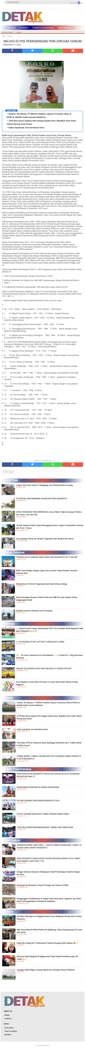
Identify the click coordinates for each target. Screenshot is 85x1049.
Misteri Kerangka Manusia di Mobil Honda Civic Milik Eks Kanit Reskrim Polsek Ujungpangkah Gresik (46, 598)
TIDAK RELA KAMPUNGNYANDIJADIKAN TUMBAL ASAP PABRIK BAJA (45, 827)
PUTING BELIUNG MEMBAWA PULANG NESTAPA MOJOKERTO (41, 498)
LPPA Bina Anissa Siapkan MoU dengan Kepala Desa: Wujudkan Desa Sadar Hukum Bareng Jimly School (49, 717)
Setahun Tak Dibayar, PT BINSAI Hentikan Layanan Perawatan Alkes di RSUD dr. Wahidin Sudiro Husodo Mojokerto (48, 704)
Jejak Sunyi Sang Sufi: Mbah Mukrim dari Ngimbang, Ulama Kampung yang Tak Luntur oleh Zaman (49, 931)
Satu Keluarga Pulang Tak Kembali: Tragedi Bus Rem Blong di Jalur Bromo (45, 538)
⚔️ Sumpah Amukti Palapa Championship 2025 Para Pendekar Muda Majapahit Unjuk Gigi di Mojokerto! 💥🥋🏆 (49, 629)
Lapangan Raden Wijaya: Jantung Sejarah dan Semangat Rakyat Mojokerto (46, 969)
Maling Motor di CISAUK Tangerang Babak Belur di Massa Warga (41, 584)
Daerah (11, 27)
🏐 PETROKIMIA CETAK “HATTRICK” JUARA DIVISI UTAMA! (40, 641)
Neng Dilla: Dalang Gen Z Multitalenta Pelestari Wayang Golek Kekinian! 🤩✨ (47, 943)
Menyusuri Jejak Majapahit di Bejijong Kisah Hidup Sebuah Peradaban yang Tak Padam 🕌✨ (47, 958)
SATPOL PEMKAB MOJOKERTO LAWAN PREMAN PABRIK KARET (43, 814)
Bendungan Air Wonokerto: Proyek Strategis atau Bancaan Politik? (43, 885)
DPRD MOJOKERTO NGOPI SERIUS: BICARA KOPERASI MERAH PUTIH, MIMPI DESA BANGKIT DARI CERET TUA (48, 860)
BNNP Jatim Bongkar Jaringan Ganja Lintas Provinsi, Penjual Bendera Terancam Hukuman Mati (47, 572)
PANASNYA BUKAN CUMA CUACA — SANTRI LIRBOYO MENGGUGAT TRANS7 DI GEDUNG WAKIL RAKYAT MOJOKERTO (49, 846)
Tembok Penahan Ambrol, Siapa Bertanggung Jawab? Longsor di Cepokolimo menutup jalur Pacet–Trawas (49, 526)
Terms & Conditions (11, 1031)
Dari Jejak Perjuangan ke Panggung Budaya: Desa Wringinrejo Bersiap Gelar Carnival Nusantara (49, 917)
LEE (39, 1045)
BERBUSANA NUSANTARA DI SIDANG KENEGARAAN (38, 787)
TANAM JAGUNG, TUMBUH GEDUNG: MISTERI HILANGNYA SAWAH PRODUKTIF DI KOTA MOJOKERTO (49, 757)
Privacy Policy (9, 1028)
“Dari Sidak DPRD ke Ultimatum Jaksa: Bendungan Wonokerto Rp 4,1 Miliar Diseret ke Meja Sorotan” (49, 744)
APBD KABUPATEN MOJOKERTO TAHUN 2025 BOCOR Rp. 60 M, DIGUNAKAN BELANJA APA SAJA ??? (48, 775)
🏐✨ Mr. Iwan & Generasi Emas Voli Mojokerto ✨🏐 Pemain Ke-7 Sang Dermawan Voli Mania (49, 656)
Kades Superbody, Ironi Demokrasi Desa (26, 127)
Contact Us (8, 1018)
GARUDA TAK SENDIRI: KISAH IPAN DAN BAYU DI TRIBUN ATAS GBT (44, 668)
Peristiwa (24, 27)
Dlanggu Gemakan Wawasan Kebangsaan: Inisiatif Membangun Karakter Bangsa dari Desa (48, 873)
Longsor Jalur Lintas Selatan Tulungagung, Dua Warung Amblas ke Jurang (44, 485)
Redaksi (7, 1015)
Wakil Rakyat (64, 27)
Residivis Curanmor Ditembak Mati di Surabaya (34, 610)
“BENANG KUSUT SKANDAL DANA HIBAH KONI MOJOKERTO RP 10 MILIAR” (47, 557)
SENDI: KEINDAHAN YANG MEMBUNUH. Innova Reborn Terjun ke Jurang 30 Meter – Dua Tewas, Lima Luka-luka (49, 513)
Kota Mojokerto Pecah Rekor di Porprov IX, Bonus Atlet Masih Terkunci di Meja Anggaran (47, 683)
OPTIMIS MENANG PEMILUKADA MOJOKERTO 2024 (38, 800)
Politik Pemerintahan (43, 27)
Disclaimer (8, 1034)
